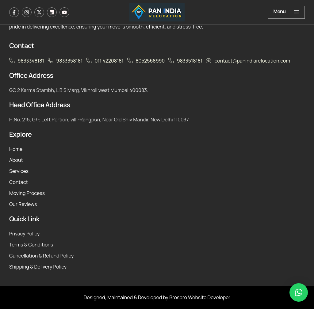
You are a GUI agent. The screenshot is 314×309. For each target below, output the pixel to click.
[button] (298, 292)
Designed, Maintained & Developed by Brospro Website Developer (157, 297)
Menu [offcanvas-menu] (286, 12)
